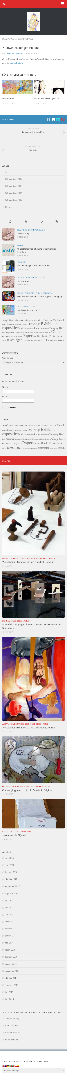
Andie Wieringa (13, 53)
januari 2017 (10, 935)
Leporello (36, 332)
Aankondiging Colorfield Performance (34, 265)
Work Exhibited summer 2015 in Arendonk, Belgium (28, 562)
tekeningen (14, 340)
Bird (41, 320)
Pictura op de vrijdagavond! (46, 98)
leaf (31, 332)
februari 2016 (11, 957)
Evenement (39, 230)
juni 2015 (9, 999)
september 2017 (12, 886)
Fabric (20, 328)
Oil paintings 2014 (13, 200)
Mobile (6, 621)
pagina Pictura (16, 63)
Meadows (47, 332)
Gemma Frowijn (12, 1018)
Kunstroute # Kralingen (22, 332)
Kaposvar (10, 332)
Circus (4, 324)
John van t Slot (12, 1025)
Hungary (53, 328)
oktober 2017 (11, 879)
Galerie (38, 328)
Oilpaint (57, 331)
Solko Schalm (11, 1039)
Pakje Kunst (18, 336)
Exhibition (49, 324)
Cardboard (58, 320)
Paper (27, 335)
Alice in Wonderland (18, 320)
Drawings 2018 (24, 230)
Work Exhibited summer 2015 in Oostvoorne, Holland (28, 727)
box (51, 320)
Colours (10, 324)
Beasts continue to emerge (29, 310)
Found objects (29, 328)
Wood (61, 340)
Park (34, 336)
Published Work (44, 293)
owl (12, 336)
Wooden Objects (47, 558)
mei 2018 (9, 858)
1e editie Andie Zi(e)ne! (14, 835)
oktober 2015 (11, 978)
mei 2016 (9, 943)
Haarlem (46, 328)
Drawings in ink (12, 39)
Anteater (30, 320)
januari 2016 (10, 964)
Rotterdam (55, 336)
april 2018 (9, 865)
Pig (38, 336)
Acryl (7, 172)
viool (36, 340)
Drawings (33, 324)
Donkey (24, 324)
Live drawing (23, 233)
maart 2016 (10, 950)
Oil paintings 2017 (13, 179)
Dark (16, 324)
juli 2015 (9, 992)
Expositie (22, 245)
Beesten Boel (8, 98)
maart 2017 (10, 921)
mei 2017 (9, 907)
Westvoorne (53, 340)
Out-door (6, 336)
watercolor (43, 340)
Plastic (44, 336)
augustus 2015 (11, 985)
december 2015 (12, 971)
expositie (9, 327)
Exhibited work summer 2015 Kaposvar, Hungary (39, 296)
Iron (3, 332)
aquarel (36, 320)
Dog (19, 324)
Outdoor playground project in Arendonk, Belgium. (27, 790)
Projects (21, 262)
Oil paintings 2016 (13, 186)
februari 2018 (11, 872)
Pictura (28, 39)
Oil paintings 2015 (13, 193)
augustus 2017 (11, 893)
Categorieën (7, 358)
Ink (61, 328)
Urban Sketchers (28, 340)
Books (46, 320)
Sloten (4, 340)
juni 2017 (9, 900)
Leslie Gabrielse (12, 1032)
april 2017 (9, 914)
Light (42, 332)
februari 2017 (11, 928)
